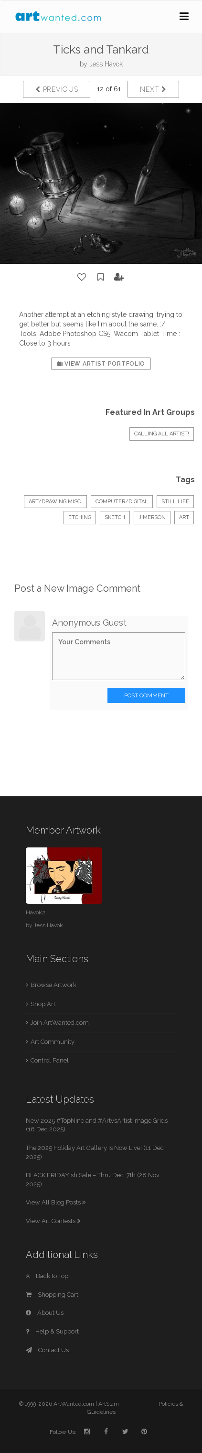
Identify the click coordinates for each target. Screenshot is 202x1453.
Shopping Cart (52, 1294)
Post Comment (146, 695)
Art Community (52, 1041)
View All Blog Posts (55, 1202)
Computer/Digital (122, 502)
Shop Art (43, 1004)
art (184, 517)
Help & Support (52, 1331)
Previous (56, 89)
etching (79, 517)
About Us (45, 1312)
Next (153, 89)
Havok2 (35, 912)
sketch (115, 517)
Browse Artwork (53, 984)
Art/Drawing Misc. (55, 502)
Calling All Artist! (161, 434)
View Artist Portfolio (101, 363)
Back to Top (47, 1276)
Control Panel (50, 1060)
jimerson (152, 517)
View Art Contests (53, 1221)
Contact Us (47, 1350)
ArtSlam (108, 1403)
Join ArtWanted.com (60, 1022)
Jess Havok (106, 64)
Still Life (175, 502)
